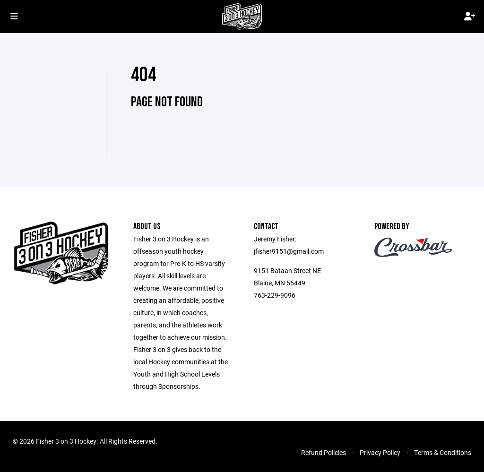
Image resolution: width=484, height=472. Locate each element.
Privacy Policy (380, 452)
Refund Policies (323, 452)
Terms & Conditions (442, 452)
